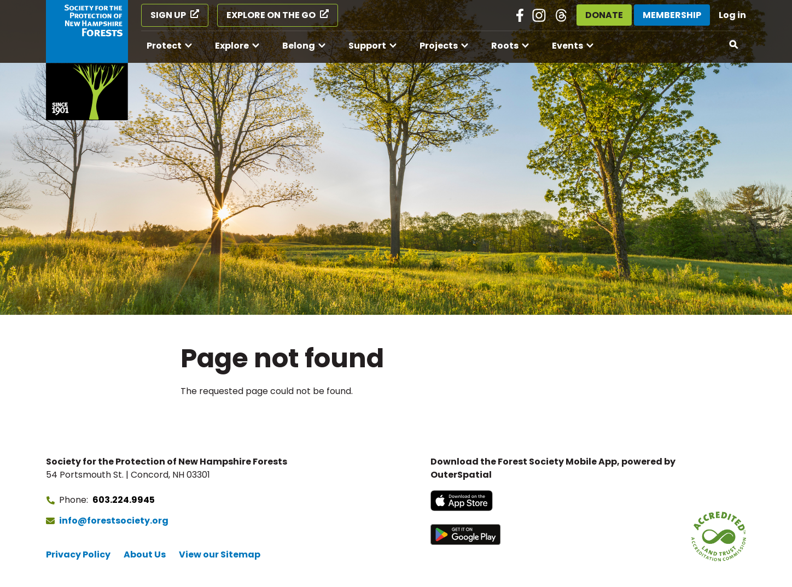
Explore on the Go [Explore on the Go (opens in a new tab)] (271, 15)
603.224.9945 (123, 500)
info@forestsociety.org (113, 520)
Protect (164, 45)
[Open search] (734, 45)
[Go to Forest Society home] (87, 60)
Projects (439, 45)
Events (567, 45)
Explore (232, 45)
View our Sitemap (219, 554)
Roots (505, 45)
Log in (732, 15)
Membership (672, 15)
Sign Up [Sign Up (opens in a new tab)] (168, 15)
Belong (298, 45)
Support (367, 45)
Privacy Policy (78, 554)
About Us (145, 554)
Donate (604, 15)
